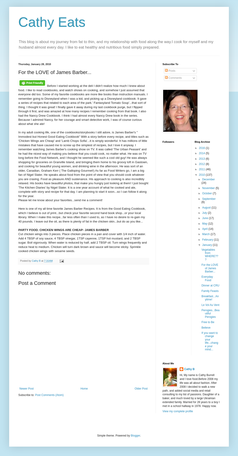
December (208, 179)
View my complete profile (177, 411)
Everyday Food (207, 278)
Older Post (141, 388)
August (206, 207)
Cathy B (189, 369)
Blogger (135, 435)
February (208, 239)
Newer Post (26, 388)
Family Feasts (210, 291)
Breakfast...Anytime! (210, 298)
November (209, 188)
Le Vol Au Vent (210, 305)
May (205, 223)
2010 (202, 174)
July (205, 212)
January (207, 245)
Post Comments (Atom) (49, 395)
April (205, 229)
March (206, 234)
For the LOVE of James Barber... (209, 268)
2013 (202, 158)
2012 (202, 164)
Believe (205, 327)
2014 (202, 153)
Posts (170, 70)
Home (84, 388)
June (205, 218)
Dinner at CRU (210, 285)
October (207, 193)
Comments (173, 78)
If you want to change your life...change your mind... (209, 341)
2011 (202, 169)
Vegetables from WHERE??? (209, 254)
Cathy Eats (51, 22)
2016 (202, 148)
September (209, 199)
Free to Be (207, 322)
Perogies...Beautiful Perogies (210, 314)
